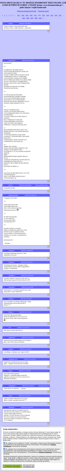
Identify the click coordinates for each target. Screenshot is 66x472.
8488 (36, 18)
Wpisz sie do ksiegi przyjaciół (26, 11)
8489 (40, 18)
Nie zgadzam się (28, 466)
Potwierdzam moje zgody (12, 466)
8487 (32, 18)
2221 (35, 15)
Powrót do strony (43, 11)
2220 (31, 15)
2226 (56, 15)
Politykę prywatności (45, 452)
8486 (27, 18)
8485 (23, 18)
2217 (18, 15)
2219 (27, 15)
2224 (47, 15)
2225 (51, 15)
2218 (23, 15)
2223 (43, 15)
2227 (60, 15)
